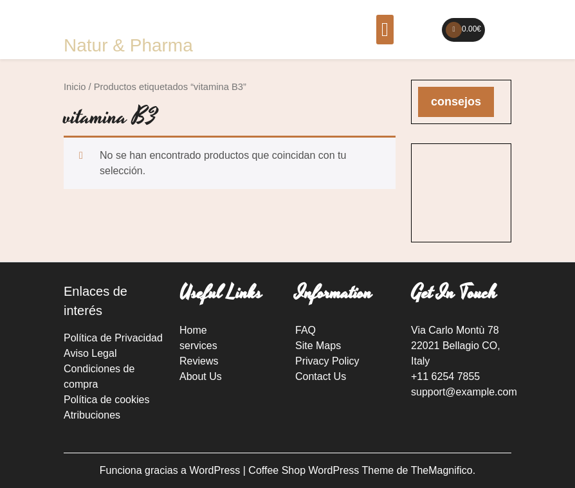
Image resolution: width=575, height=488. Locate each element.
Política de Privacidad (113, 337)
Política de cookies (106, 399)
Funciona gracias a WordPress (171, 470)
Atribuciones (92, 415)
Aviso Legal (90, 353)
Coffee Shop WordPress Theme (322, 470)
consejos (456, 101)
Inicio (75, 87)
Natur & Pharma (128, 45)
